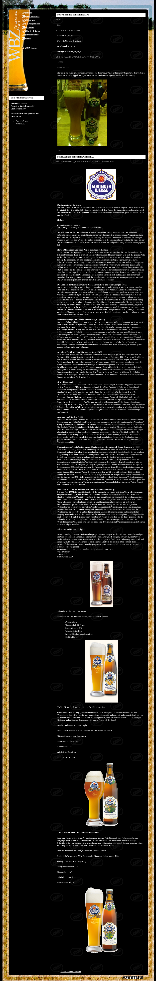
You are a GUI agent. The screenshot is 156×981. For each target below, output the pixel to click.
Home (29, 12)
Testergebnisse (33, 23)
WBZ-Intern (31, 48)
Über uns (30, 20)
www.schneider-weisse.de (71, 971)
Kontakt (30, 27)
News (28, 38)
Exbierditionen (33, 31)
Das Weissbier (32, 16)
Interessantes (32, 34)
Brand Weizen (22, 121)
